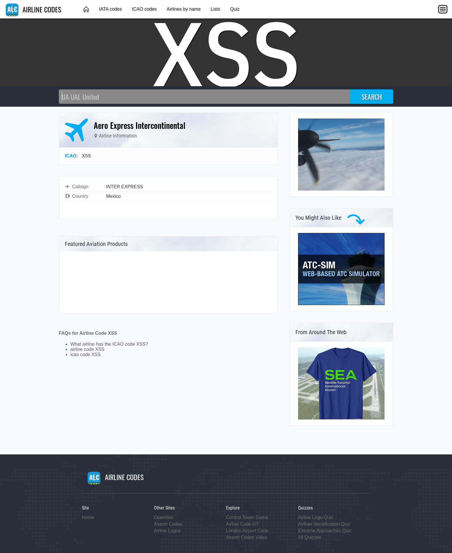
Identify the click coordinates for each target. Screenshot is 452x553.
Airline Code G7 (242, 524)
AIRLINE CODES (33, 9)
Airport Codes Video (246, 537)
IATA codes (110, 9)
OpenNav (164, 517)
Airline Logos (167, 530)
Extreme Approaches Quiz (325, 530)
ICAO (70, 155)
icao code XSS (85, 354)
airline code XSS (87, 349)
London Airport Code (247, 530)
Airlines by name (184, 9)
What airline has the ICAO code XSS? (109, 344)
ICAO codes (144, 9)
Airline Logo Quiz (315, 517)
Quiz (235, 9)
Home (88, 517)
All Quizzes (309, 537)
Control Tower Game (247, 517)
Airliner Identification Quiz (324, 524)
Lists (215, 9)
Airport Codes (168, 524)
